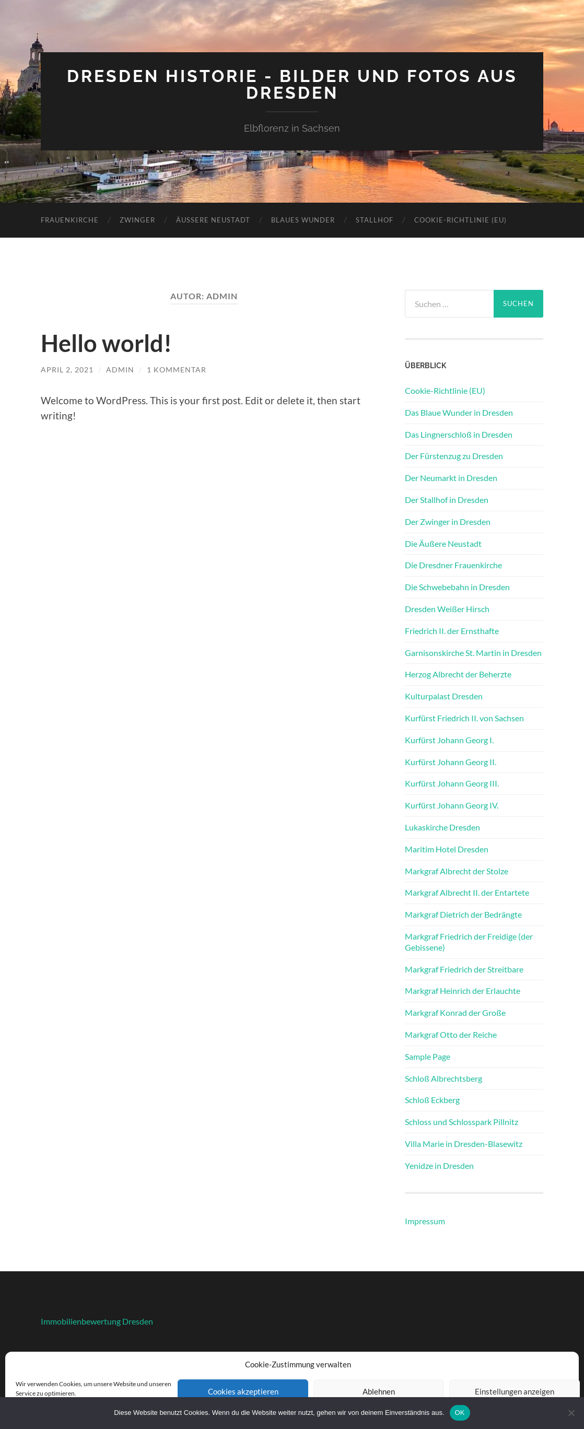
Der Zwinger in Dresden (447, 521)
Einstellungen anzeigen (514, 1391)
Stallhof (374, 220)
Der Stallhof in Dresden (446, 500)
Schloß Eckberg (432, 1100)
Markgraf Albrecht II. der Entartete (467, 892)
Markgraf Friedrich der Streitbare (464, 969)
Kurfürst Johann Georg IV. (451, 805)
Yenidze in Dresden (439, 1165)
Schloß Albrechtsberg (443, 1078)
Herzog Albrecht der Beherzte (458, 674)
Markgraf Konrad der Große (455, 1012)
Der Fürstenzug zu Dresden (454, 456)
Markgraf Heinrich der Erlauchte (462, 990)
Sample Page (427, 1056)
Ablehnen (379, 1391)
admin (120, 369)
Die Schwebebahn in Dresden (457, 587)
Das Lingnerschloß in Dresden (458, 434)
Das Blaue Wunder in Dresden (459, 412)
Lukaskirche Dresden (442, 827)
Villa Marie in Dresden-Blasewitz (463, 1144)
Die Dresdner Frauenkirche (453, 565)
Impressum (425, 1221)
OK (460, 1412)
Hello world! (106, 343)
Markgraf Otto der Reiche (451, 1034)
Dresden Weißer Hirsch (447, 609)
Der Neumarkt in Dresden (451, 478)
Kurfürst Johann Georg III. (452, 783)
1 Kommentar (176, 369)
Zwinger (137, 220)
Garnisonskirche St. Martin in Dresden (473, 653)
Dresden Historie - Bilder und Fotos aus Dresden (292, 84)
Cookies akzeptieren (243, 1391)
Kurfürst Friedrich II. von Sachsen (464, 718)
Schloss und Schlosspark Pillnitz (461, 1122)
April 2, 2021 (67, 369)
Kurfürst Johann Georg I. (449, 740)
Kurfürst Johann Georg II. (450, 762)
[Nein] (571, 1413)
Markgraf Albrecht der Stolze (456, 871)
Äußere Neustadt (213, 220)
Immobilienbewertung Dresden (97, 1321)
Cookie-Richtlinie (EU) (460, 220)
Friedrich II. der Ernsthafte (452, 631)
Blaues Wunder (303, 220)
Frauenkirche (70, 220)
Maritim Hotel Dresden (446, 849)
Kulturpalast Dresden (444, 696)
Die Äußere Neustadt (443, 543)
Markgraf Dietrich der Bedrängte (463, 914)
